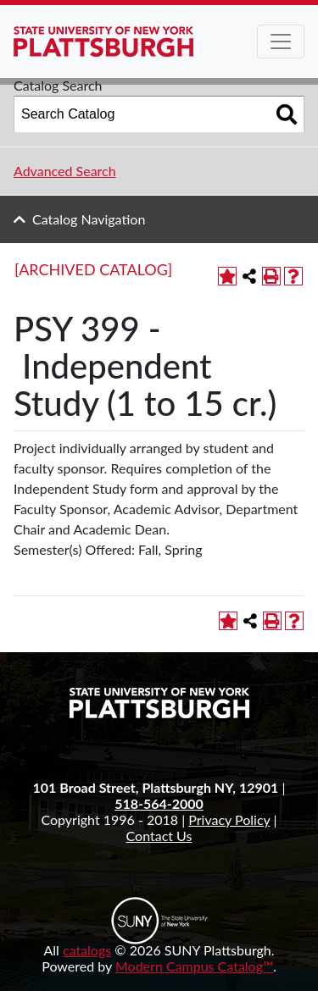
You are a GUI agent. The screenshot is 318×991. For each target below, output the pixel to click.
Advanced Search (65, 171)
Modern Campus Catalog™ (194, 966)
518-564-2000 (159, 803)
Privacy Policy (229, 819)
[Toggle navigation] (280, 41)
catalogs (87, 950)
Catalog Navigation (88, 219)
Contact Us (159, 836)
